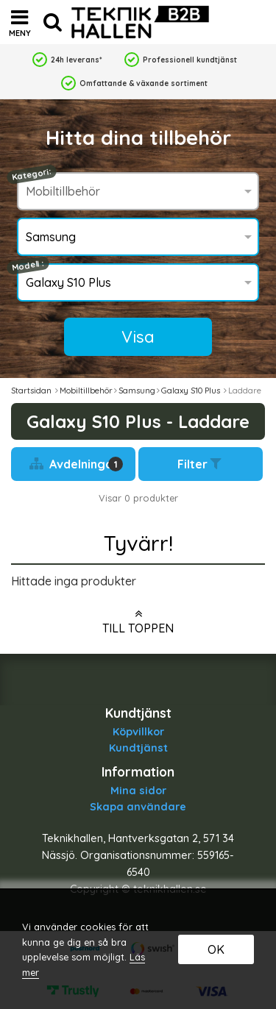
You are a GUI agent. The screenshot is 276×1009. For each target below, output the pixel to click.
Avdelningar (76, 464)
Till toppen (138, 621)
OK (216, 949)
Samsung (136, 390)
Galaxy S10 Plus (191, 390)
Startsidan (31, 390)
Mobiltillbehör (86, 390)
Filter (200, 464)
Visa (138, 337)
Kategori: (31, 174)
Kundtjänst (138, 748)
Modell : (28, 266)
